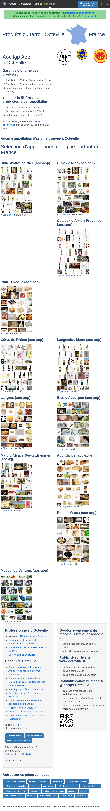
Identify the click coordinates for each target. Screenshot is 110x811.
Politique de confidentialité (79, 13)
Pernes (6, 621)
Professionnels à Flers (90, 786)
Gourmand (49, 4)
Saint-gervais (65, 506)
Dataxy (32, 747)
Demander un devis (14, 736)
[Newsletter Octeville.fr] (101, 4)
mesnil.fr (83, 791)
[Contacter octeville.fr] (106, 4)
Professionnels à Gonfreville (15, 791)
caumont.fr (35, 786)
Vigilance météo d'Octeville (22, 708)
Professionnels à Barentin (14, 781)
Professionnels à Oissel (13, 796)
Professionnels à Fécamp (67, 786)
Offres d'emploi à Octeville (21, 655)
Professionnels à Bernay (38, 781)
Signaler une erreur (34, 736)
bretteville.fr (57, 781)
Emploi (38, 4)
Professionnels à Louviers (53, 791)
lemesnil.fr (35, 791)
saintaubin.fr (81, 796)
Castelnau (64, 391)
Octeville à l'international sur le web (26, 711)
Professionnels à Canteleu (76, 781)
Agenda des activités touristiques (25, 667)
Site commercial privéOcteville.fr (88, 4)
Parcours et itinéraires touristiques (25, 678)
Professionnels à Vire (48, 796)
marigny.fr (72, 791)
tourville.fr (31, 796)
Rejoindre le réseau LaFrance (18, 740)
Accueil (12, 4)
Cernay (6, 510)
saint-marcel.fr (66, 796)
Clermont (63, 449)
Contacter (16, 725)
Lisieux (6, 333)
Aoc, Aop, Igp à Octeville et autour (25, 689)
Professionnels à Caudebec (15, 786)
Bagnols (7, 391)
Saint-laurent (9, 215)
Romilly (62, 564)
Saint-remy (64, 275)
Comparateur (25, 4)
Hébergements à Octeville (33, 636)
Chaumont (8, 448)
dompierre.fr (48, 786)
